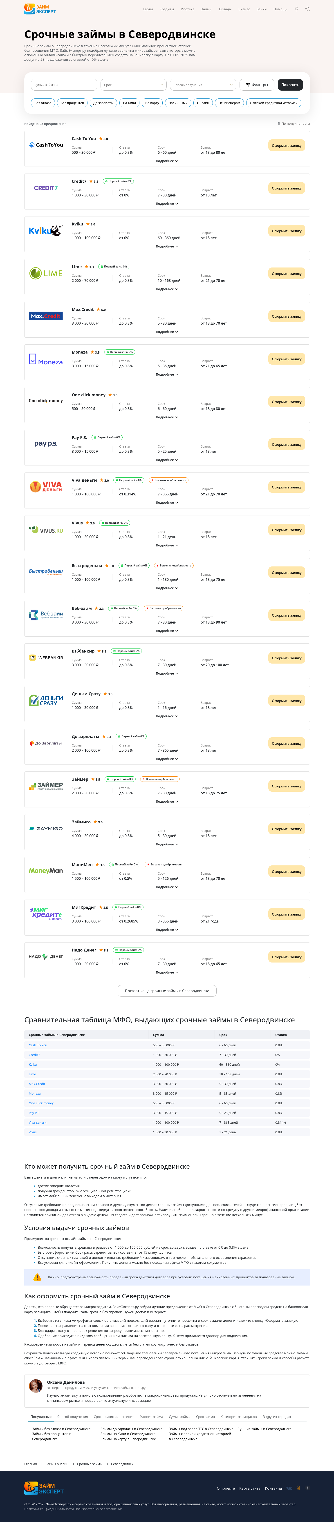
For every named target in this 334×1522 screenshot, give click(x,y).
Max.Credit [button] (37, 1084)
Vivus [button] (33, 1132)
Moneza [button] (35, 1093)
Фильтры (257, 84)
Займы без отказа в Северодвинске (61, 1428)
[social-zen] (307, 1488)
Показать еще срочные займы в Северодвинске (167, 990)
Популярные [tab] (41, 1416)
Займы (206, 9)
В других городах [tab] (277, 1416)
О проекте (226, 1488)
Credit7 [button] (34, 1055)
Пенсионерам (231, 103)
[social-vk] (289, 1488)
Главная (30, 1464)
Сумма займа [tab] (179, 1416)
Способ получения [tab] (72, 1416)
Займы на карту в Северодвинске (128, 1439)
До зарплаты (104, 103)
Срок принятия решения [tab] (114, 1416)
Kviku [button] (33, 1064)
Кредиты (167, 9)
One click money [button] (41, 1103)
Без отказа (43, 103)
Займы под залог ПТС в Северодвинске (201, 1428)
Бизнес (244, 9)
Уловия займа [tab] (151, 1416)
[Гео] (296, 9)
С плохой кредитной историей (276, 103)
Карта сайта (249, 1488)
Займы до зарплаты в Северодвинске (131, 1428)
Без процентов (72, 103)
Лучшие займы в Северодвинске (264, 1428)
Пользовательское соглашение (98, 1509)
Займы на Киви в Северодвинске (128, 1433)
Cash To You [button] (38, 1045)
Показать (290, 84)
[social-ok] (298, 1488)
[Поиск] (307, 9)
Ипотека (187, 9)
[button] (167, 160)
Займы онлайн (57, 1464)
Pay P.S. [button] (34, 1113)
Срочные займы (89, 1464)
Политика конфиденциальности (49, 1509)
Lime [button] (32, 1074)
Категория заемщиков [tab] (239, 1416)
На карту (153, 103)
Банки (262, 9)
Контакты (273, 1488)
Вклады (225, 9)
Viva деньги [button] (38, 1122)
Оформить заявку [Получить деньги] (287, 145)
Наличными (179, 103)
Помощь (280, 9)
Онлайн (205, 103)
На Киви (130, 103)
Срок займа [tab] (205, 1416)
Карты (148, 9)
